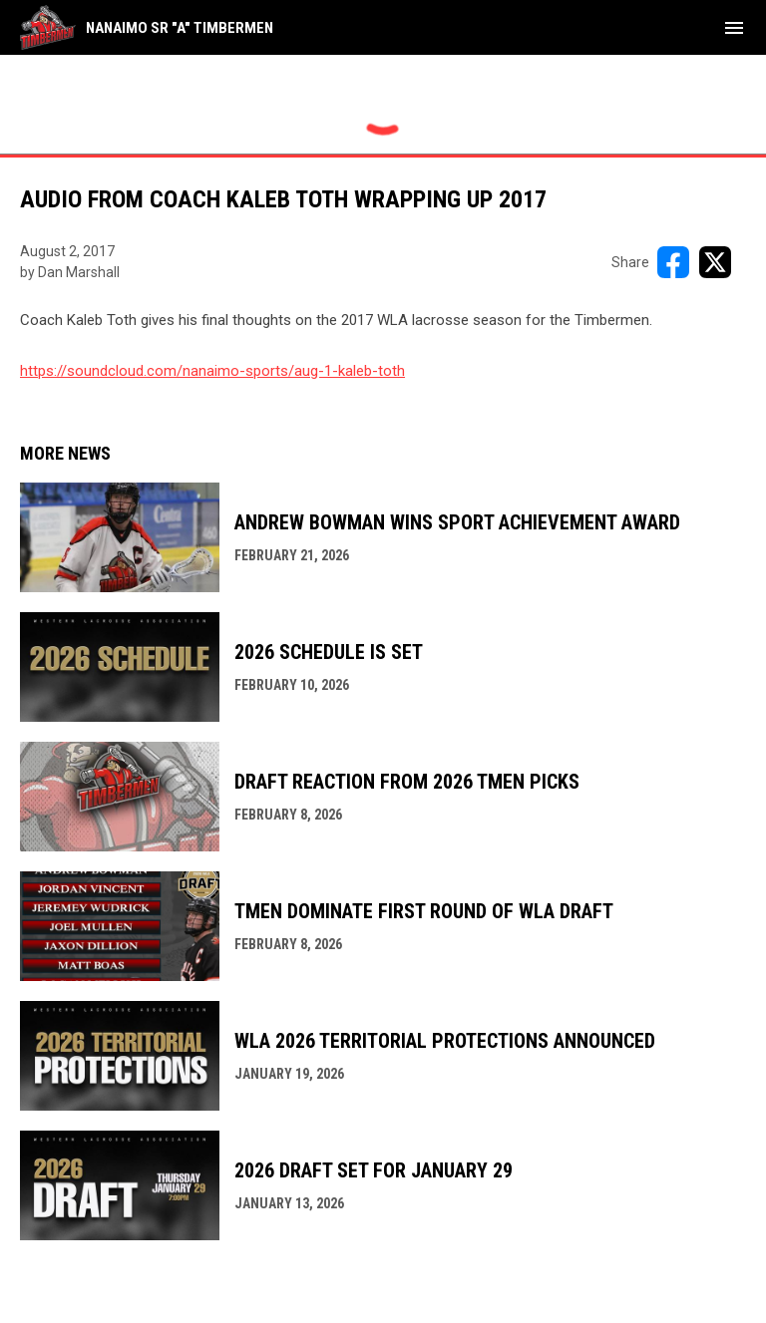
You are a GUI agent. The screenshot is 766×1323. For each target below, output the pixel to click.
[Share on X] (715, 262)
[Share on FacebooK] (673, 262)
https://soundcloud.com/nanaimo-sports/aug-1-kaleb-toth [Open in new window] (212, 371)
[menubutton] (734, 28)
